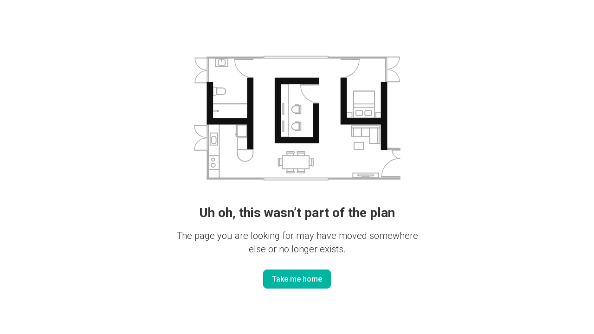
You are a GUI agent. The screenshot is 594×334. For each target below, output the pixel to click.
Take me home (297, 279)
